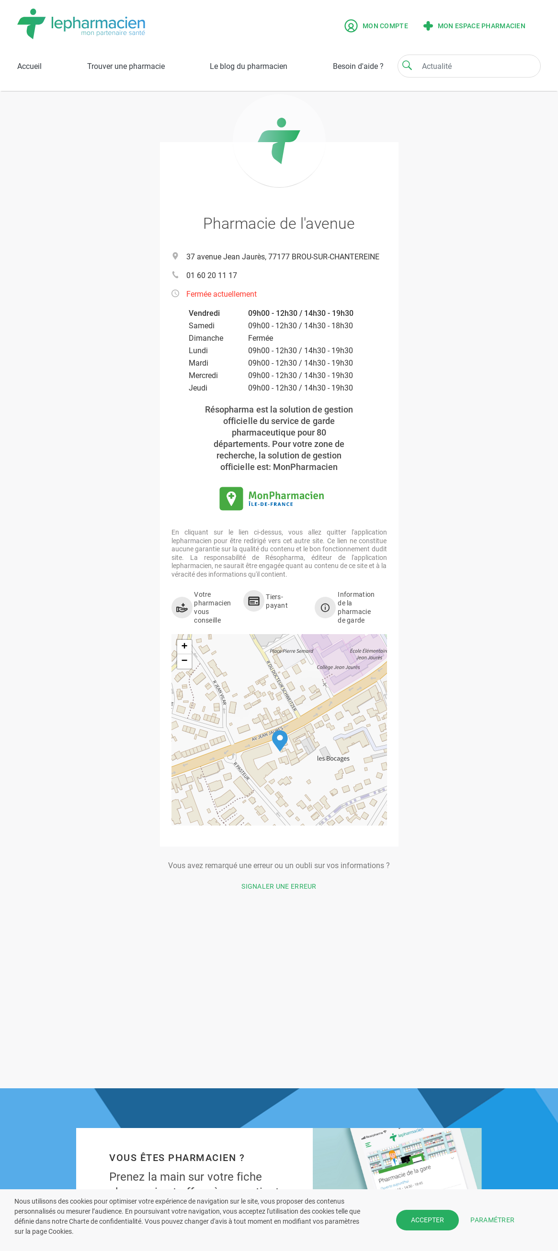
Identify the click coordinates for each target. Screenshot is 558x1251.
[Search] (407, 65)
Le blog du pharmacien (248, 66)
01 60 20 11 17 (211, 275)
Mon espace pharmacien (474, 26)
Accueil (29, 66)
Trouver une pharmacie (126, 66)
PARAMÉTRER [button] (492, 1220)
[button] (280, 741)
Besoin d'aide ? (358, 66)
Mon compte (376, 26)
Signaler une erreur (279, 886)
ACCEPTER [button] (427, 1220)
